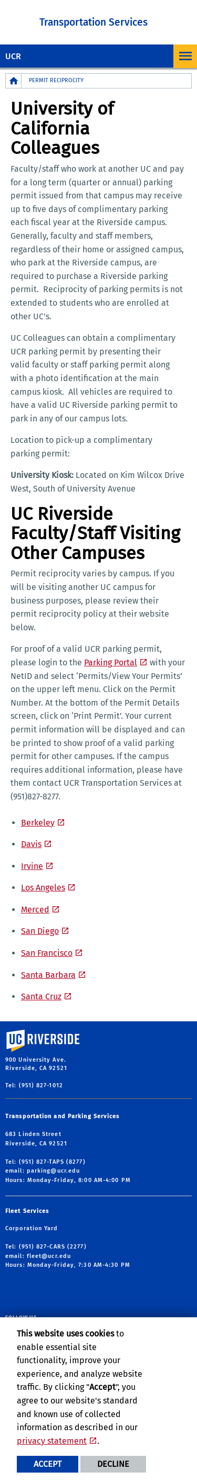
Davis (31, 844)
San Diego (40, 931)
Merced (35, 910)
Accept (47, 1464)
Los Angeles (43, 888)
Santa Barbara (48, 975)
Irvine (32, 866)
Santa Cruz (41, 996)
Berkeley (38, 823)
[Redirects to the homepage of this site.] (14, 81)
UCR (13, 56)
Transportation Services (93, 22)
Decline (113, 1464)
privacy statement (52, 1441)
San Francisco (46, 953)
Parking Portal (110, 662)
